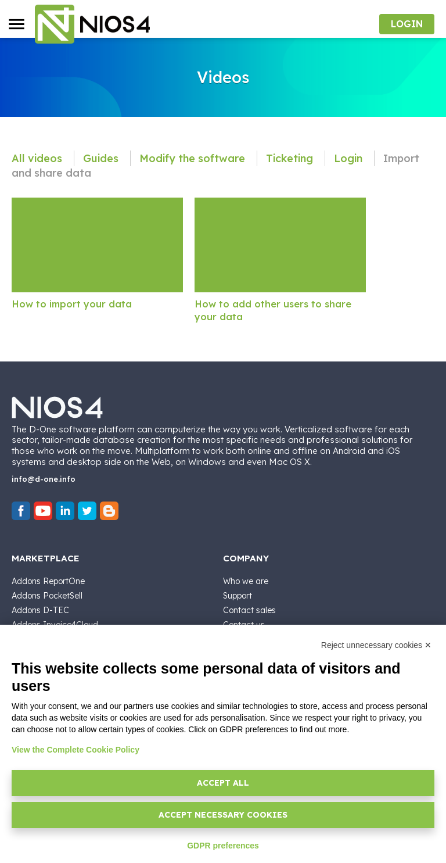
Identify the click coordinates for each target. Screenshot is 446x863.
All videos (38, 158)
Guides (102, 158)
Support (237, 595)
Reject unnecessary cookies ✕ (376, 645)
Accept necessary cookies (223, 815)
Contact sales (249, 610)
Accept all (223, 783)
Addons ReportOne (48, 581)
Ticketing (291, 158)
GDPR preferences (223, 845)
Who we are (245, 581)
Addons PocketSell (47, 595)
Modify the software (193, 158)
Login (349, 158)
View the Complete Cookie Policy (75, 749)
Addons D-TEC (40, 610)
